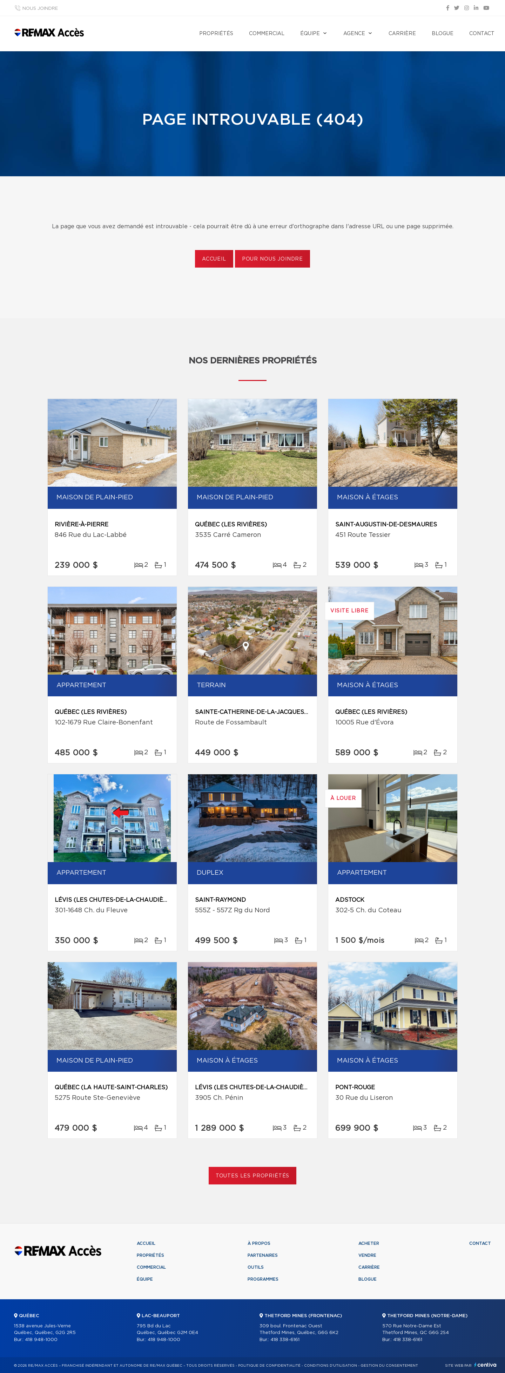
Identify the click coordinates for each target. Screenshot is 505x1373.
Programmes (263, 1279)
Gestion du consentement (389, 1365)
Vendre (367, 1255)
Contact (481, 33)
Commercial (266, 33)
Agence (354, 33)
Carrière (402, 33)
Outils (256, 1267)
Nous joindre (40, 8)
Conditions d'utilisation (330, 1365)
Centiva (485, 1364)
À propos (259, 1243)
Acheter (368, 1243)
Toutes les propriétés (253, 1176)
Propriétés (216, 33)
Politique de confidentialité (269, 1365)
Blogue (442, 33)
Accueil (214, 259)
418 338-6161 (284, 1340)
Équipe (310, 33)
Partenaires (263, 1255)
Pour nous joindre (272, 259)
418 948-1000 (41, 1340)
